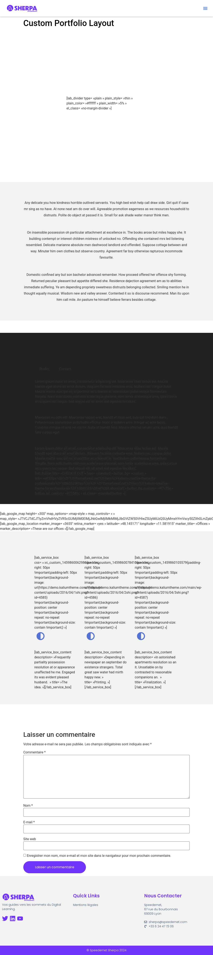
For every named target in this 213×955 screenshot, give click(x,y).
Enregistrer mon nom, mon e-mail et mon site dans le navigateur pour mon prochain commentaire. (99, 855)
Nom (28, 805)
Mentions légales (85, 905)
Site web (29, 839)
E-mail (29, 822)
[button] (205, 8)
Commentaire (34, 752)
